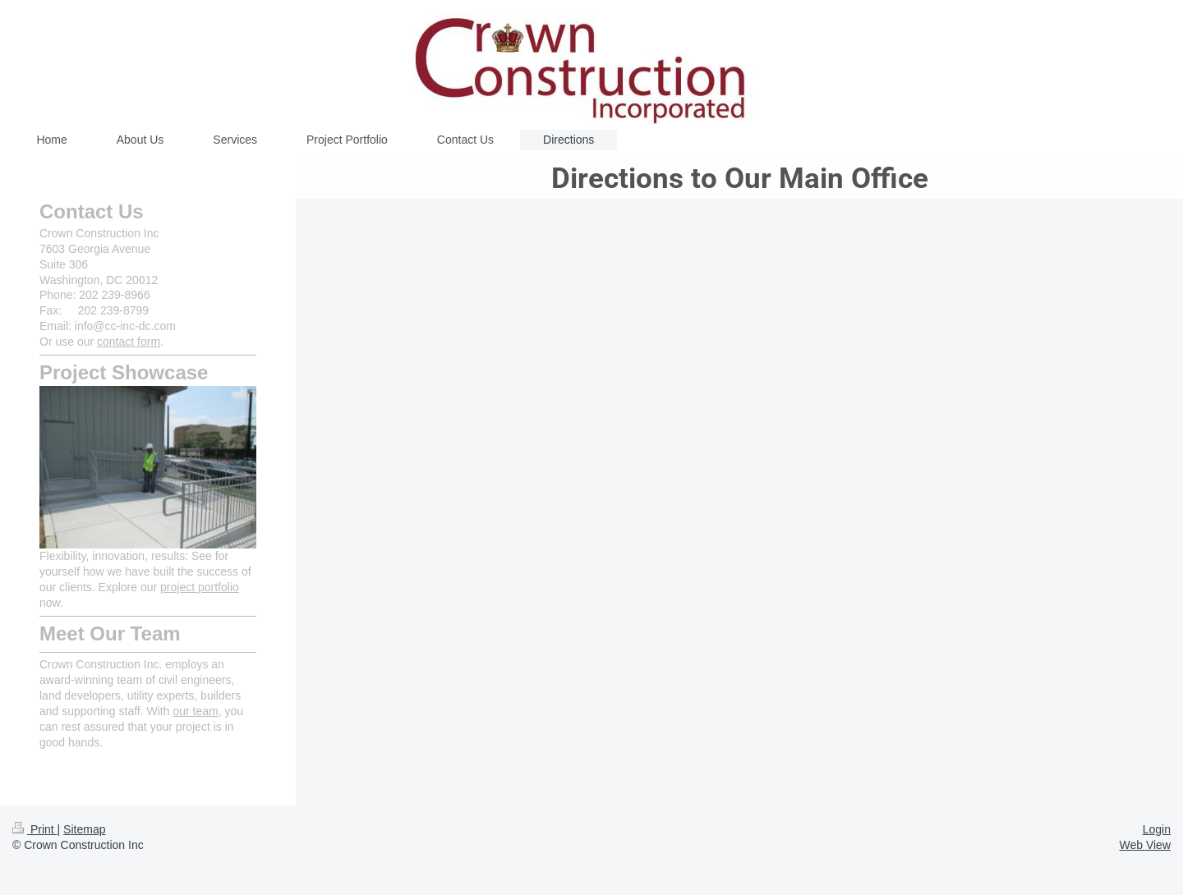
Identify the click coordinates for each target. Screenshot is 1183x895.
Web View (1145, 844)
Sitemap (84, 829)
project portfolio (199, 587)
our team (195, 711)
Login (1157, 829)
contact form (128, 341)
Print (35, 829)
